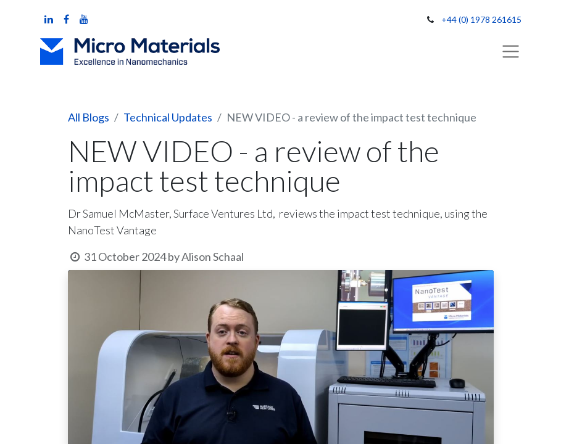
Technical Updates (167, 117)
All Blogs (88, 117)
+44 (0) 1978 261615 (481, 19)
